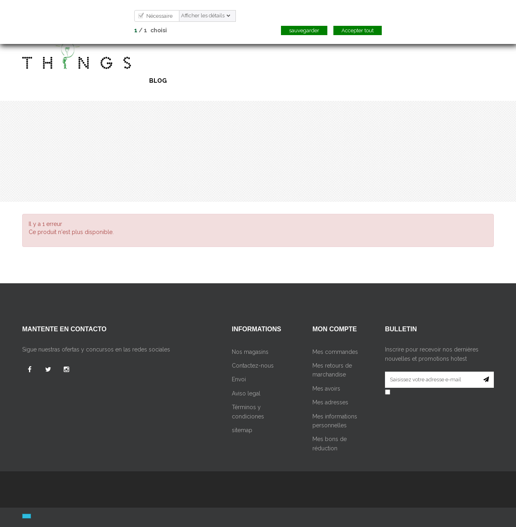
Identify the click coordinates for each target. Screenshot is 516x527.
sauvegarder (304, 30)
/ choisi (150, 30)
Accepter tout (357, 30)
